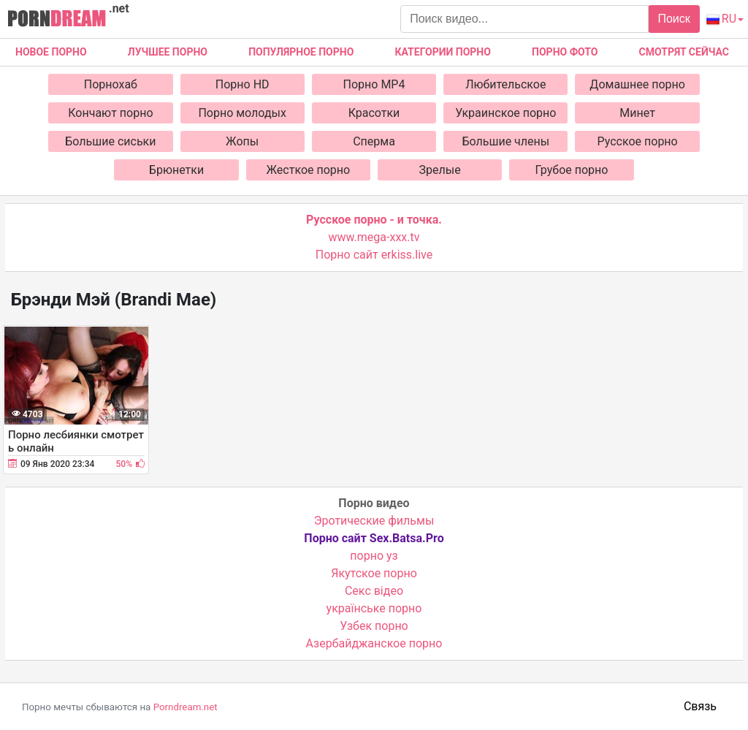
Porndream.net (185, 707)
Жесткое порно (309, 170)
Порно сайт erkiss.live (374, 255)
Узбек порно (374, 626)
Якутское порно (374, 573)
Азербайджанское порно (374, 643)
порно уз (373, 556)
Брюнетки (176, 170)
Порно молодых (242, 113)
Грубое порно (571, 170)
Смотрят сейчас (684, 52)
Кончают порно (110, 113)
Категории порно (443, 52)
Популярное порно (301, 52)
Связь (700, 706)
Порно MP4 (374, 84)
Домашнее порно (637, 84)
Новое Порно (51, 52)
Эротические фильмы (374, 521)
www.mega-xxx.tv (374, 237)
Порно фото (565, 52)
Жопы (242, 141)
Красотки (374, 113)
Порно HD (242, 84)
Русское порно (638, 141)
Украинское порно (505, 113)
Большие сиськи (110, 141)
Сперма (374, 141)
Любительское (505, 84)
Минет (637, 113)
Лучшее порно (167, 52)
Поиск (673, 18)
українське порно (374, 608)
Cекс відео (374, 591)
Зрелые (440, 170)
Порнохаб (110, 84)
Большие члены (505, 141)
